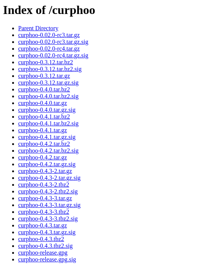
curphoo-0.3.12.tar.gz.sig (48, 82)
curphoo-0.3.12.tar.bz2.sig (50, 69)
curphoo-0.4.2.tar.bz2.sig (48, 150)
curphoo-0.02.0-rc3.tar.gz (49, 35)
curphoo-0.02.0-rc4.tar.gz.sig (53, 55)
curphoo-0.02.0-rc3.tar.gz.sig (53, 42)
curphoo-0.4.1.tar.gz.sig (47, 137)
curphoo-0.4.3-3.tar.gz (45, 198)
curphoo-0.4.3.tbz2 (41, 239)
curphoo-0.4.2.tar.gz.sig (47, 164)
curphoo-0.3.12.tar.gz (44, 76)
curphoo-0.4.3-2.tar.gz (45, 171)
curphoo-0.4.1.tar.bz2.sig (48, 123)
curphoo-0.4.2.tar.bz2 (44, 144)
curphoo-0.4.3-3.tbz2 (43, 212)
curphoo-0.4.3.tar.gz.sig (47, 232)
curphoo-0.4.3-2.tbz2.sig (48, 191)
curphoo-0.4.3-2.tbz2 (43, 184)
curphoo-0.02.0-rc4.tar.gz (49, 48)
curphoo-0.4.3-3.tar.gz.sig (49, 205)
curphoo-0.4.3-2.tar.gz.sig (49, 178)
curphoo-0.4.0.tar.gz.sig (47, 110)
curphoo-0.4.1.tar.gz (42, 130)
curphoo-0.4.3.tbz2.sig (45, 246)
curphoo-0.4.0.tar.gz (42, 103)
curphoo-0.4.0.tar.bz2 (44, 89)
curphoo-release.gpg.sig (47, 259)
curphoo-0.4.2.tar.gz (42, 157)
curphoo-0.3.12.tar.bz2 (45, 62)
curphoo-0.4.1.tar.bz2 (44, 116)
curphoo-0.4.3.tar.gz (42, 225)
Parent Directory (38, 28)
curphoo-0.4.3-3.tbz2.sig (48, 218)
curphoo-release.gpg (42, 252)
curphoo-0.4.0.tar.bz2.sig (48, 96)
